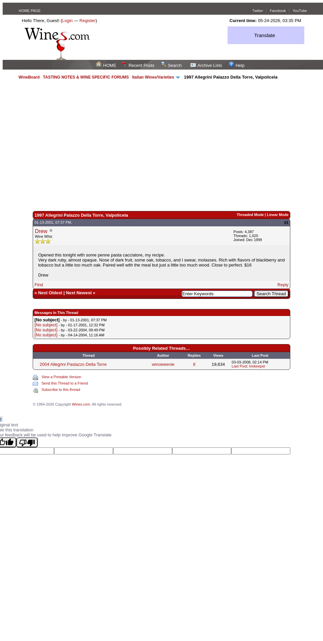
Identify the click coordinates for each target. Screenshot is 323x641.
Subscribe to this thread (60, 390)
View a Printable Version (61, 377)
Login (67, 20)
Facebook (278, 11)
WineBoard (29, 77)
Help (237, 65)
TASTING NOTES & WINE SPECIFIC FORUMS (86, 77)
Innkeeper (257, 366)
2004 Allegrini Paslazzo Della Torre (73, 364)
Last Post (239, 366)
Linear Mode (278, 215)
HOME (106, 65)
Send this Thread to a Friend (64, 383)
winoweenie (163, 364)
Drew (41, 231)
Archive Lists (206, 65)
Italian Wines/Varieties (153, 77)
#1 (286, 222)
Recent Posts (137, 65)
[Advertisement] (72, 145)
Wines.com (81, 404)
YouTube (300, 11)
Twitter (257, 11)
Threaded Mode (250, 215)
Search (171, 65)
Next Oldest (50, 292)
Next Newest (78, 292)
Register (87, 20)
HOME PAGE (30, 11)
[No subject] (45, 324)
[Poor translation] (27, 442)
